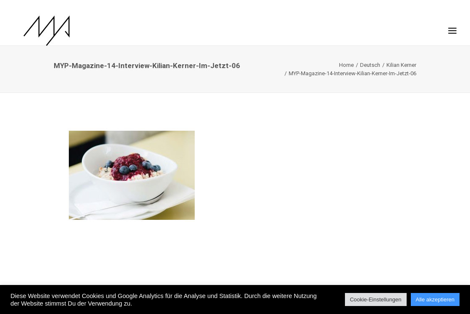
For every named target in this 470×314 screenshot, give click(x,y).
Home (346, 65)
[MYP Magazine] (36, 31)
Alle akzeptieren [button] (435, 299)
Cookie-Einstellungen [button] (376, 299)
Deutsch (370, 65)
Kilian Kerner (401, 65)
